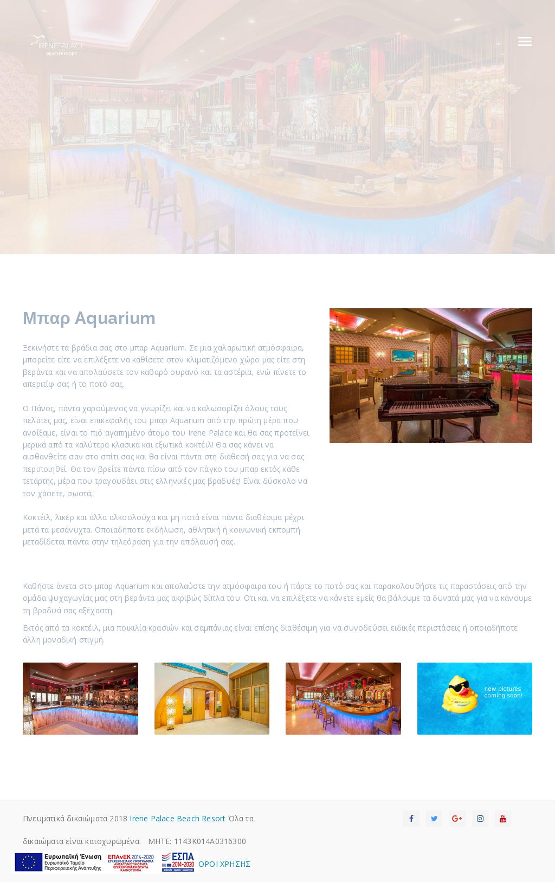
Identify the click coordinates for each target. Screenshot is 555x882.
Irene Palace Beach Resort (177, 818)
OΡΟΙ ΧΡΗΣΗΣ (224, 864)
